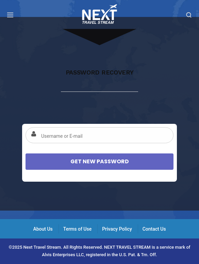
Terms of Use (77, 229)
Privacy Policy (117, 229)
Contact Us (154, 229)
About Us (42, 229)
